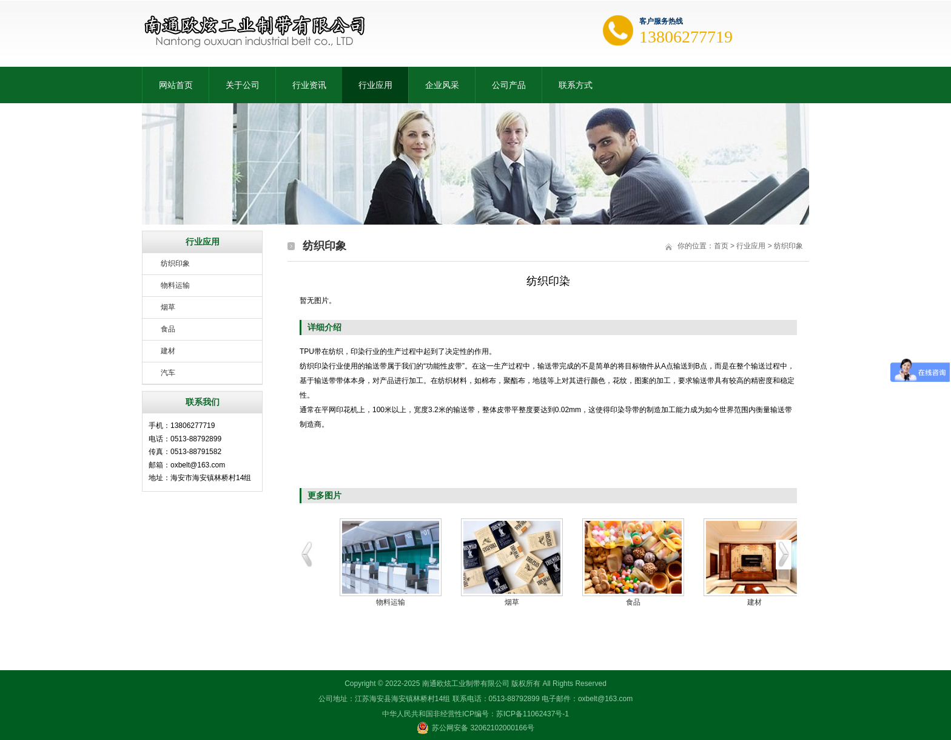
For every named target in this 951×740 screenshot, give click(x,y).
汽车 (168, 372)
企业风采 (442, 85)
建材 (168, 351)
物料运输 (175, 285)
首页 (721, 246)
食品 (168, 329)
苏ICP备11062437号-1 (532, 714)
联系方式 (576, 85)
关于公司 (243, 85)
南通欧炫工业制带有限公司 (465, 683)
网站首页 (176, 85)
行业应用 (375, 85)
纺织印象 (175, 263)
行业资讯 (309, 85)
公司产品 (509, 85)
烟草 (168, 307)
